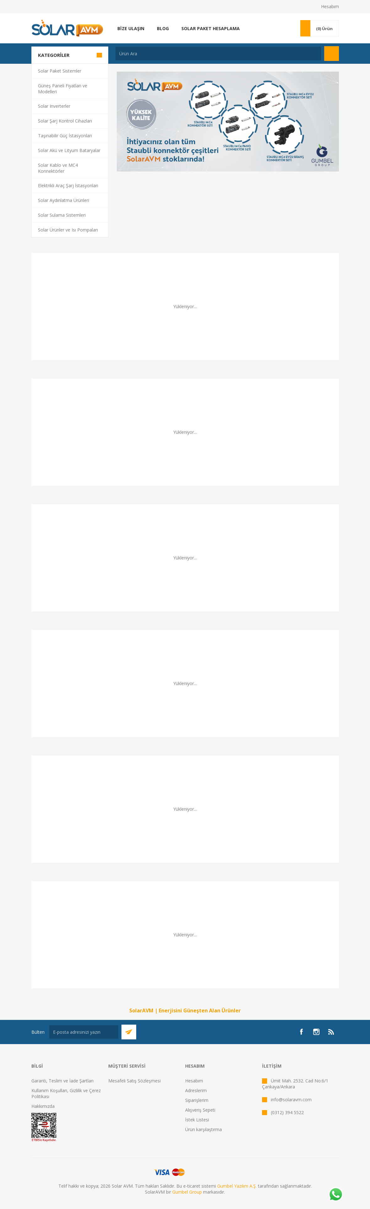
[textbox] (218, 53)
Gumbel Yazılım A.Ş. (237, 1186)
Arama (331, 53)
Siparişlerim (196, 1100)
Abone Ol (128, 1032)
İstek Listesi (197, 1120)
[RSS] (331, 1032)
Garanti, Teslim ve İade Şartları (62, 1081)
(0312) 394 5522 (287, 1112)
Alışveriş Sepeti (200, 1110)
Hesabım (330, 6)
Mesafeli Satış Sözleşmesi (134, 1081)
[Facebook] (301, 1032)
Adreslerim (196, 1090)
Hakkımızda (43, 1106)
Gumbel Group (187, 1192)
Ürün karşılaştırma (203, 1129)
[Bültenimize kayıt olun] (83, 1032)
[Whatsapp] (335, 1194)
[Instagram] (316, 1032)
